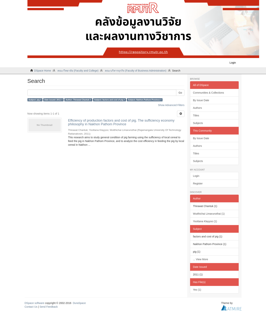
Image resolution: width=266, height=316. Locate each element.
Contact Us (31, 306)
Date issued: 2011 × (53, 100)
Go (180, 92)
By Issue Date (201, 100)
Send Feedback (48, 306)
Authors (197, 107)
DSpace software (34, 303)
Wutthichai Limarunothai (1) (209, 213)
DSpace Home (42, 70)
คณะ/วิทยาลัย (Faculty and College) (77, 70)
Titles (196, 115)
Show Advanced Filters (171, 105)
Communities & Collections (208, 92)
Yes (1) (197, 289)
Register (198, 183)
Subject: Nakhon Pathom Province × (145, 100)
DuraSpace (79, 303)
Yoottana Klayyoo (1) (205, 221)
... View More (200, 259)
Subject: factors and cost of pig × (109, 100)
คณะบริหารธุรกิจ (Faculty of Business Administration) (135, 70)
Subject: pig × (35, 100)
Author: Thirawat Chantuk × (78, 100)
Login (196, 175)
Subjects (198, 123)
